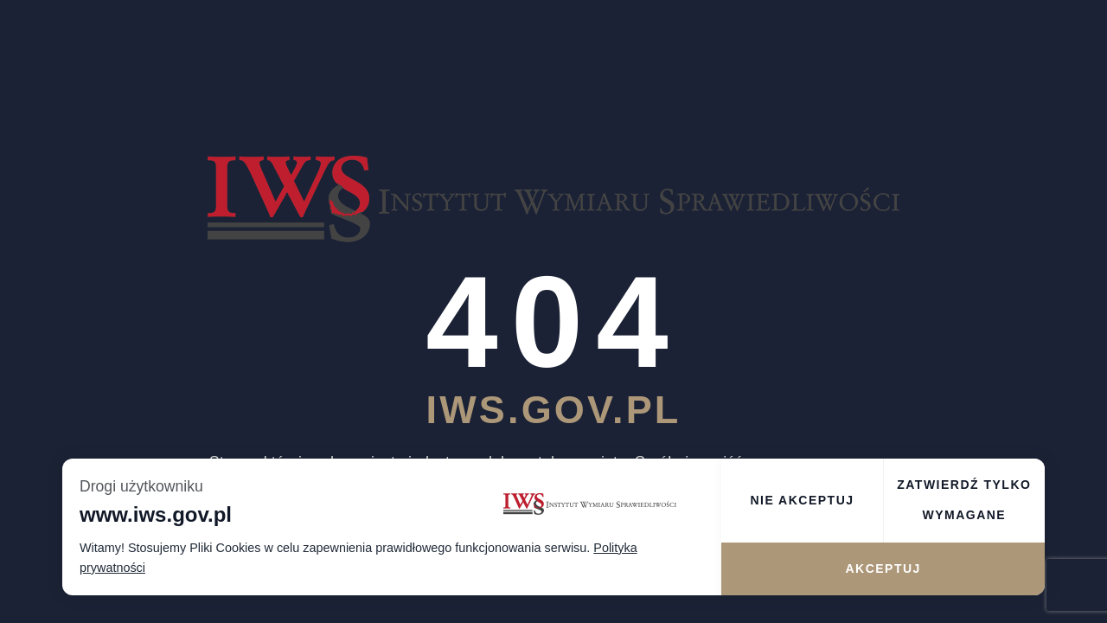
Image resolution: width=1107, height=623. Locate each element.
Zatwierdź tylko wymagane (964, 500)
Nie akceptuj (802, 500)
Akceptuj (882, 568)
